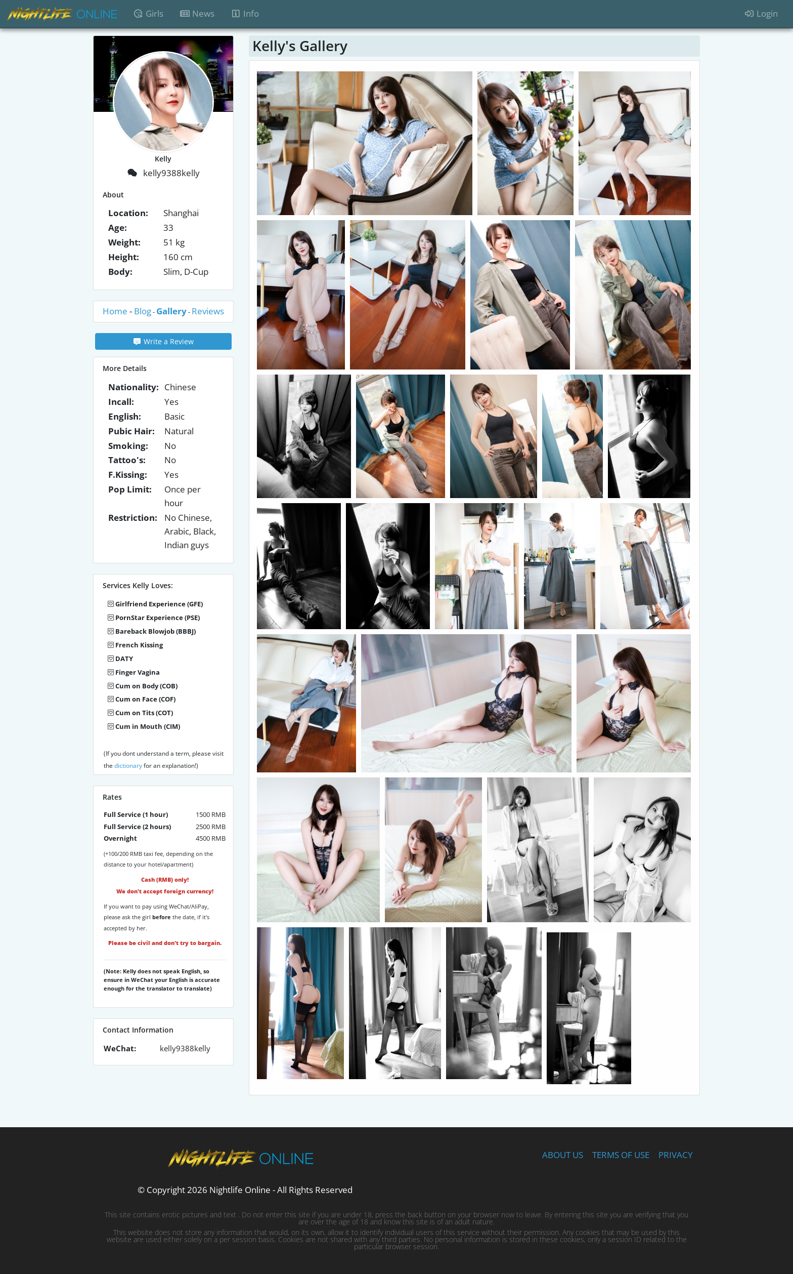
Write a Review (163, 341)
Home (115, 311)
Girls (148, 13)
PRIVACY (675, 1150)
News (201, 13)
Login (761, 13)
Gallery (171, 311)
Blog (142, 311)
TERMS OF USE (620, 1150)
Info (245, 13)
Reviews (208, 311)
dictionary (128, 765)
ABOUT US (562, 1150)
